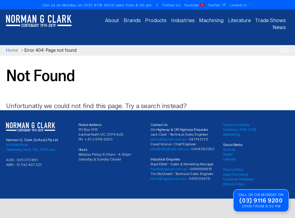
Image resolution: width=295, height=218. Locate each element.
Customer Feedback (238, 179)
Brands (132, 20)
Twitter (217, 5)
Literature (239, 20)
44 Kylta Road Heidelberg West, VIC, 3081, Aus (31, 147)
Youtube (194, 5)
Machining (211, 20)
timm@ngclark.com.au (168, 178)
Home (12, 50)
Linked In (241, 5)
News (279, 27)
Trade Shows (270, 20)
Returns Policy (233, 184)
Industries (183, 20)
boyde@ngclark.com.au (169, 169)
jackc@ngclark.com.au (168, 139)
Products (156, 20)
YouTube (229, 149)
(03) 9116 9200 (99, 5)
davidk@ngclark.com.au (169, 149)
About (112, 20)
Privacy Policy (233, 169)
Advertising (231, 134)
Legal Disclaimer (236, 174)
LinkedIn (229, 159)
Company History (236, 124)
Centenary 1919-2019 (240, 129)
